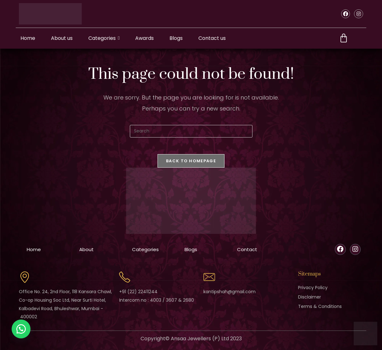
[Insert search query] (191, 131)
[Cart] (343, 38)
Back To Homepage (191, 163)
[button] (22, 328)
